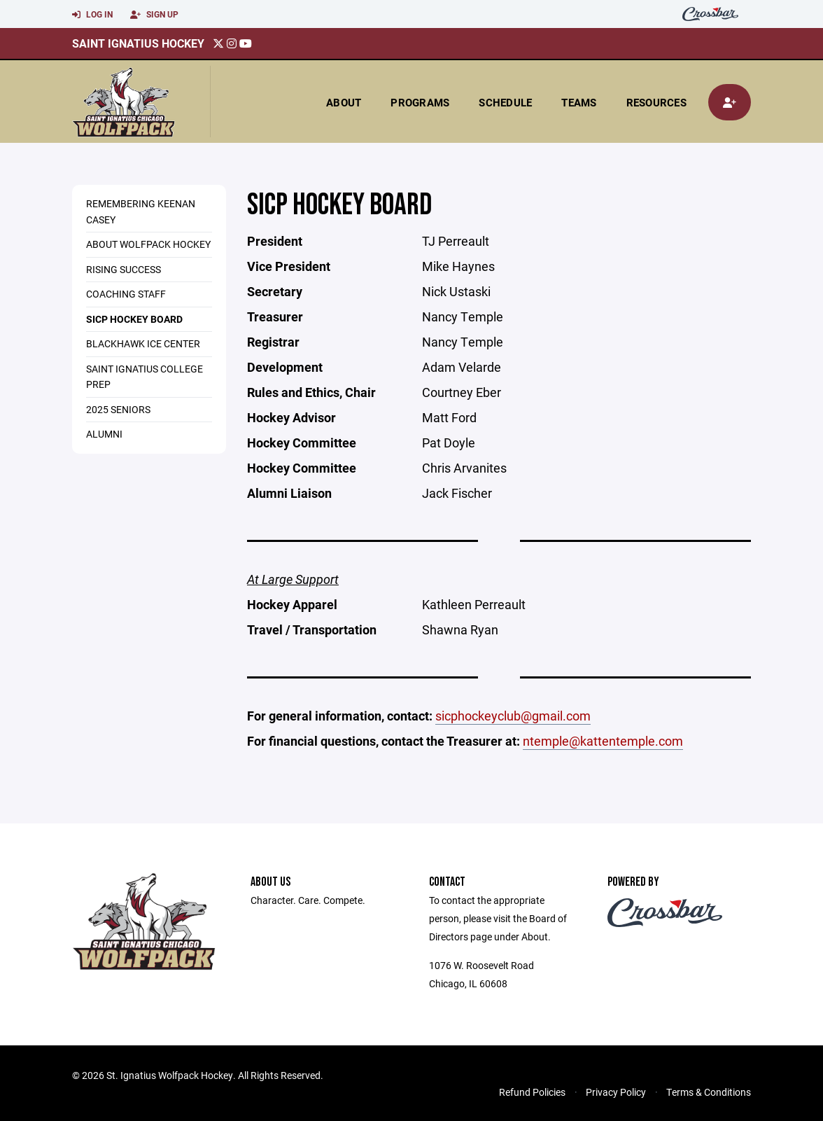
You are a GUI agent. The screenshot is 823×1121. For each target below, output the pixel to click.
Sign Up (154, 14)
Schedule (505, 102)
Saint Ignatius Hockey (138, 43)
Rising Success (123, 269)
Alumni (104, 433)
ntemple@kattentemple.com (603, 740)
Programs (420, 102)
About (343, 102)
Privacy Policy (616, 1092)
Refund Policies (532, 1092)
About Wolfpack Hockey (148, 244)
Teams (578, 102)
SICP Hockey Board (134, 319)
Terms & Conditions (708, 1092)
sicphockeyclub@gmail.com (513, 715)
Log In (92, 14)
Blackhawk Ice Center (143, 343)
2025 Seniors (118, 409)
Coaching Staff (126, 293)
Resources (656, 102)
